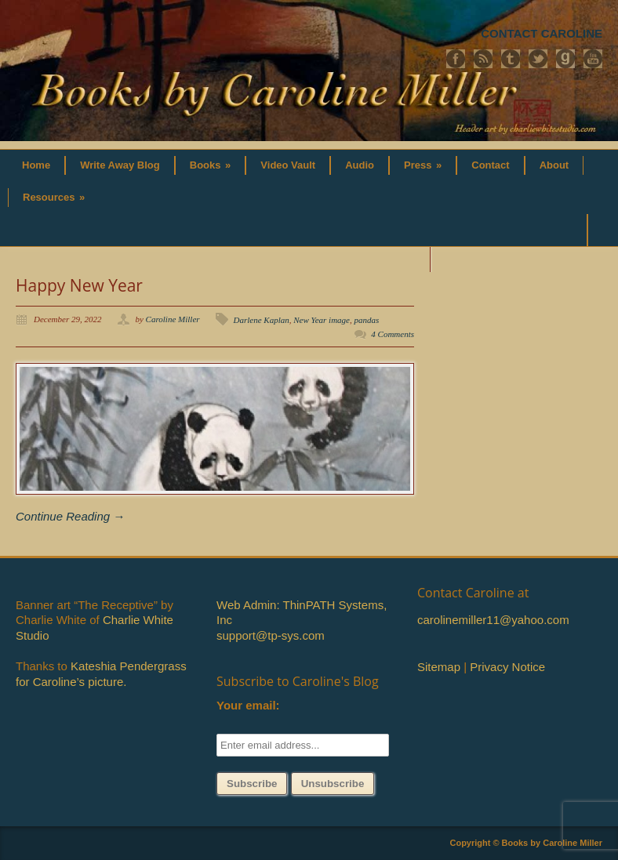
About (554, 165)
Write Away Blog (120, 165)
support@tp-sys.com (270, 635)
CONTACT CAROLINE (541, 33)
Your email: (248, 705)
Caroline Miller (173, 319)
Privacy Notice (507, 666)
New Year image (321, 320)
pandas (366, 320)
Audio (359, 165)
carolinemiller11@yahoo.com (493, 619)
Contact (490, 165)
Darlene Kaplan (261, 320)
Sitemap (438, 666)
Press (423, 165)
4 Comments (392, 334)
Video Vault (287, 165)
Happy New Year (79, 285)
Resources (54, 197)
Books (210, 165)
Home (36, 165)
